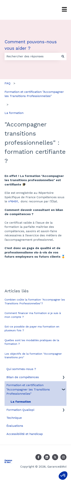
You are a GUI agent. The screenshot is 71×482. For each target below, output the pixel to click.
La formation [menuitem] (21, 401)
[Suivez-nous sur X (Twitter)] (55, 457)
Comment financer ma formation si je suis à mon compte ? (33, 315)
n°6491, (13, 201)
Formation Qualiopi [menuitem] (20, 410)
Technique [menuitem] (14, 418)
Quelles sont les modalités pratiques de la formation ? (32, 342)
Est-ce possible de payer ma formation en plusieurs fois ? (32, 328)
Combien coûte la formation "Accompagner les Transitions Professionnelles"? (35, 301)
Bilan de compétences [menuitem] (22, 377)
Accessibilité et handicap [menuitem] (24, 434)
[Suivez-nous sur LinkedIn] (47, 457)
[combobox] (32, 56)
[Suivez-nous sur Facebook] (38, 457)
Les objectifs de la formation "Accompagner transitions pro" (33, 355)
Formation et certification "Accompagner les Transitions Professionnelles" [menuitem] (28, 389)
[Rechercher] (62, 56)
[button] (63, 475)
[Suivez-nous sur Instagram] (63, 457)
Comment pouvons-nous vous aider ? (31, 45)
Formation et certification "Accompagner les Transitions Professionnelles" (34, 94)
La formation (14, 113)
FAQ (7, 83)
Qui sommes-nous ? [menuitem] (21, 369)
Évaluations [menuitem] (14, 426)
